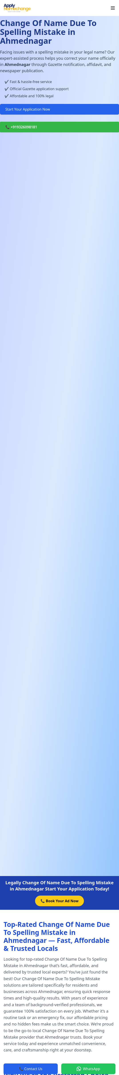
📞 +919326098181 (21, 127)
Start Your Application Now (27, 109)
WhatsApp (88, 1068)
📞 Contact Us (30, 1068)
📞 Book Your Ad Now (59, 900)
